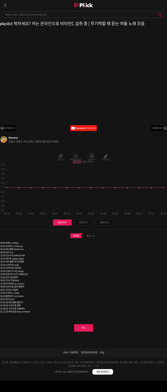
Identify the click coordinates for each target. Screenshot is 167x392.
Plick (83, 8)
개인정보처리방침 (89, 352)
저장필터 (104, 387)
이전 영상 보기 (9, 128)
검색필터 (63, 387)
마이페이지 (146, 387)
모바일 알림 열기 (162, 4)
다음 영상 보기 (157, 128)
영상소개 (90, 235)
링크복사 (105, 159)
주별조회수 (83, 222)
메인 (83, 328)
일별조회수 (62, 222)
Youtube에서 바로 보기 (83, 128)
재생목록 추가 (76, 159)
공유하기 (91, 159)
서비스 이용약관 (70, 352)
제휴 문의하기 (102, 371)
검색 (160, 15)
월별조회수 (104, 222)
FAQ (102, 352)
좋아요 (61, 159)
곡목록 (76, 235)
